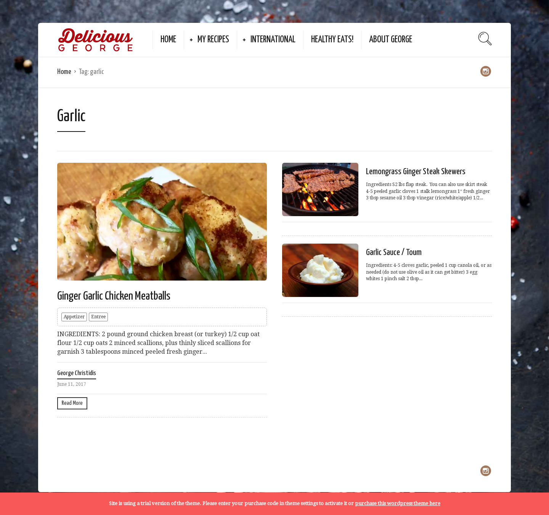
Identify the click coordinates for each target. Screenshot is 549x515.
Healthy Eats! (332, 39)
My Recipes (213, 39)
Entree (98, 316)
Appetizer (74, 316)
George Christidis (76, 373)
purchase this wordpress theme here (397, 503)
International (272, 39)
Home (168, 39)
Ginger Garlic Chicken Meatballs (113, 296)
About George (390, 39)
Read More (72, 403)
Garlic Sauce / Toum (394, 252)
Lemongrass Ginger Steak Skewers (416, 171)
